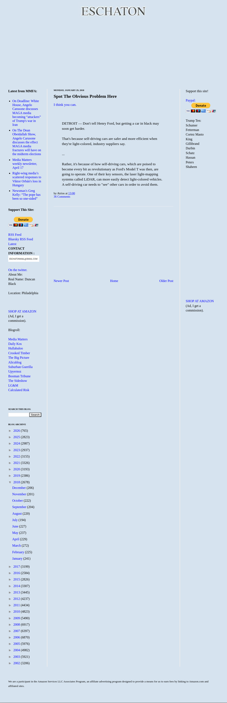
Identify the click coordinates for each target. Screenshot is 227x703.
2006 (17, 637)
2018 (17, 482)
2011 (17, 605)
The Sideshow (17, 380)
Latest (12, 244)
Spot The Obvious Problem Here (85, 96)
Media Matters (18, 339)
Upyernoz (14, 371)
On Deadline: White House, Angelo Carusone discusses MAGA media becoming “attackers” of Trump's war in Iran (26, 112)
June (15, 526)
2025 (17, 437)
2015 (17, 579)
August (17, 513)
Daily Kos (15, 344)
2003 (17, 656)
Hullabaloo (15, 348)
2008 (17, 624)
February (18, 552)
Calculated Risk (18, 390)
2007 (17, 631)
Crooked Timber (19, 353)
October (18, 500)
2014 (17, 586)
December (19, 488)
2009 (17, 618)
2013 (17, 592)
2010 (17, 611)
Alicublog (14, 362)
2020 (17, 469)
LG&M (13, 385)
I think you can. (65, 105)
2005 (17, 643)
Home (114, 281)
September (19, 507)
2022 (17, 456)
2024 (17, 443)
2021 (17, 463)
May (15, 532)
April (16, 539)
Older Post (166, 281)
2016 (17, 573)
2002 (17, 663)
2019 (17, 475)
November (19, 494)
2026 (17, 430)
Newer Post (61, 281)
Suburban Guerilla (20, 367)
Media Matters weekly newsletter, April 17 (24, 163)
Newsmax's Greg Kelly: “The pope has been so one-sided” (26, 194)
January (17, 558)
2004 (17, 650)
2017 (17, 566)
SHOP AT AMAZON (22, 311)
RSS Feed (14, 234)
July (15, 520)
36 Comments (62, 196)
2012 (17, 598)
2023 (17, 450)
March (17, 545)
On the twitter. (17, 270)
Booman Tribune (19, 376)
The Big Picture (18, 357)
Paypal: (191, 100)
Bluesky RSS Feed (20, 239)
